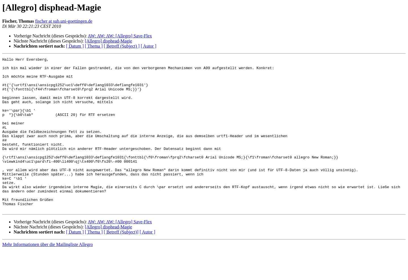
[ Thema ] (94, 46)
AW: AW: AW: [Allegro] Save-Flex (120, 35)
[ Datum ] (75, 46)
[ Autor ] (148, 46)
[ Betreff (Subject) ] (121, 46)
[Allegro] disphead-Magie (108, 41)
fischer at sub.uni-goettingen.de (63, 21)
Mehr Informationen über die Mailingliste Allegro (47, 275)
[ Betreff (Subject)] (121, 262)
